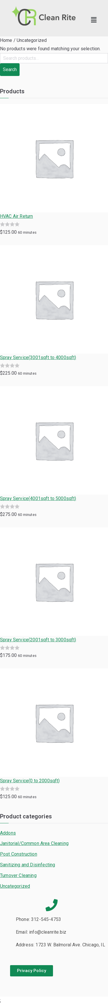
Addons (8, 833)
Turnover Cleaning (18, 875)
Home (6, 40)
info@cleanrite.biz (47, 932)
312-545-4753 (46, 919)
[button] (94, 19)
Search (10, 69)
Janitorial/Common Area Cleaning (34, 843)
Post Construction (18, 854)
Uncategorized (15, 886)
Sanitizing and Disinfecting (27, 864)
